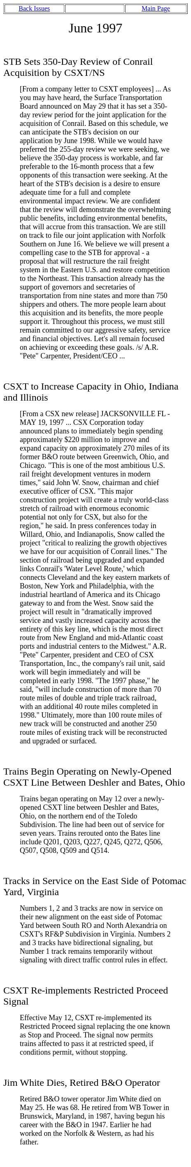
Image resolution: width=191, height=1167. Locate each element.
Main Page (156, 8)
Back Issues (34, 8)
